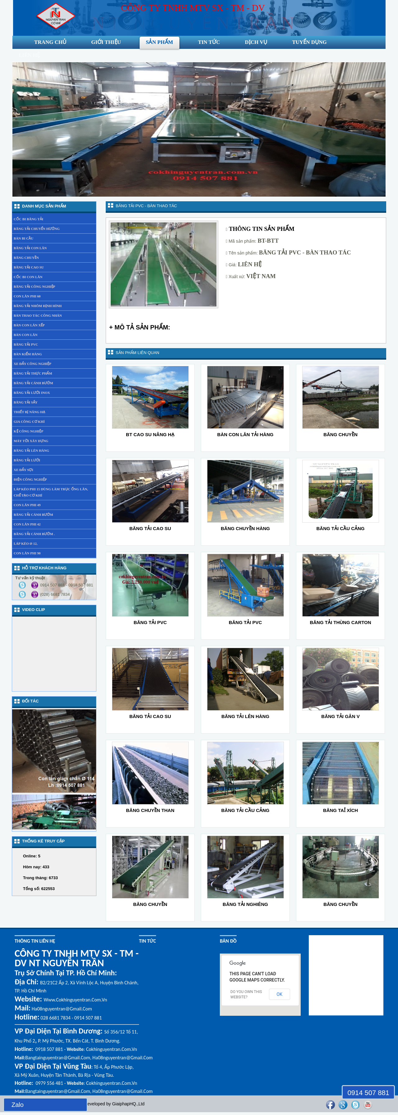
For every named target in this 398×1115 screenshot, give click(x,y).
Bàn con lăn (25, 335)
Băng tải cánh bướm (33, 383)
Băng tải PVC (26, 344)
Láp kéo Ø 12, (25, 543)
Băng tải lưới (27, 460)
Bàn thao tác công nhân (38, 315)
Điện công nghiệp (30, 479)
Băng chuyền (26, 257)
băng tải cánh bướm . (34, 534)
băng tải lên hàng (31, 450)
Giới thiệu (106, 42)
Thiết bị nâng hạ (29, 412)
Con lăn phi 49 (27, 505)
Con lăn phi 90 (27, 553)
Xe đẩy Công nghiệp (32, 364)
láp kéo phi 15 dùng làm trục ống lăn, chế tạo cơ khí (51, 492)
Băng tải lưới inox (32, 392)
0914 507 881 (368, 1092)
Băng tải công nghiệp (34, 286)
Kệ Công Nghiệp (28, 431)
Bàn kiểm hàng (28, 354)
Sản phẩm (159, 42)
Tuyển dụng (309, 42)
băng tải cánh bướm (33, 514)
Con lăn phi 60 (27, 296)
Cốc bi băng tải (28, 219)
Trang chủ (50, 42)
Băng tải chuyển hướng (37, 229)
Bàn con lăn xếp (29, 325)
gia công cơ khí (29, 421)
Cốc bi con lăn (28, 277)
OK (279, 994)
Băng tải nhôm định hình (38, 306)
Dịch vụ (256, 42)
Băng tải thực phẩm (33, 373)
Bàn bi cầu (23, 238)
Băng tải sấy (26, 402)
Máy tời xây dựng (31, 441)
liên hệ (29, 55)
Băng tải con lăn (30, 248)
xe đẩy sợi (23, 470)
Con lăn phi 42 (27, 524)
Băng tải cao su (29, 267)
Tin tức (209, 42)
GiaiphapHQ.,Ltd (128, 1103)
